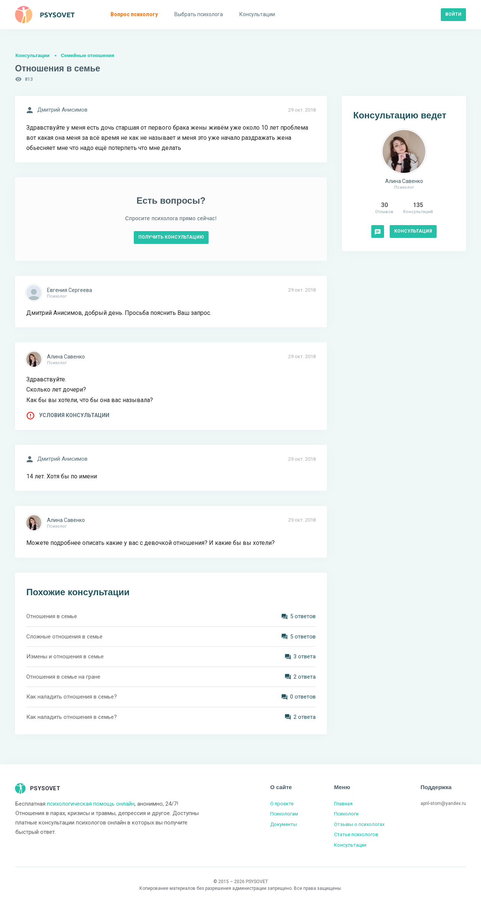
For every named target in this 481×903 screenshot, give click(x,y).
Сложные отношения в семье (64, 636)
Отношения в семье (51, 616)
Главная (343, 803)
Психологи (346, 814)
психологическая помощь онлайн (91, 803)
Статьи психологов (356, 834)
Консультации (32, 55)
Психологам (284, 814)
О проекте (281, 803)
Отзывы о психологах (359, 824)
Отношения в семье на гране (63, 676)
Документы (283, 824)
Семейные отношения (87, 55)
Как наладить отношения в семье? (71, 696)
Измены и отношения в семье (65, 656)
